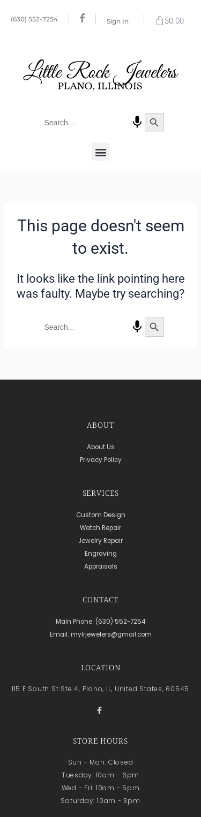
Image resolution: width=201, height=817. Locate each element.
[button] (100, 152)
